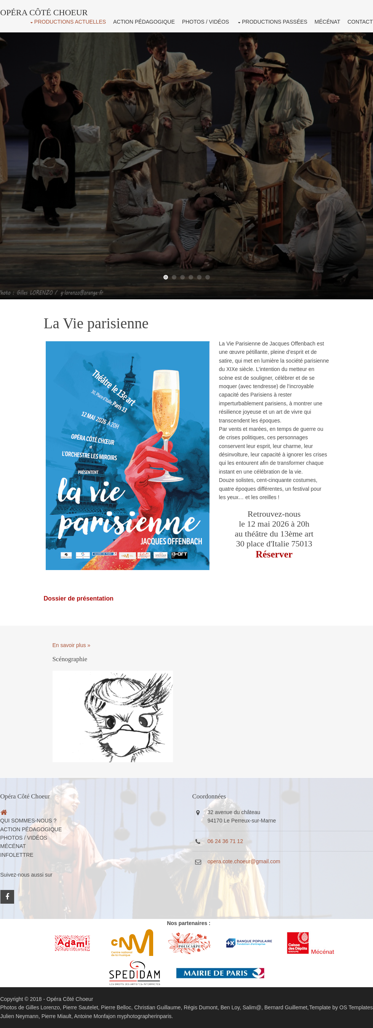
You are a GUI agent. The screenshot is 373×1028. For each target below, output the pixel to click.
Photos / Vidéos (205, 22)
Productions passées (274, 22)
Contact (360, 22)
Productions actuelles (70, 22)
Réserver (274, 554)
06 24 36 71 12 (225, 841)
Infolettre (17, 855)
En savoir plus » (72, 645)
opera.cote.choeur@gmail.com (244, 861)
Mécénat (327, 22)
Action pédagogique (144, 22)
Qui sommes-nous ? (28, 821)
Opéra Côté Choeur (69, 999)
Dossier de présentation (79, 598)
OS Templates (356, 1007)
